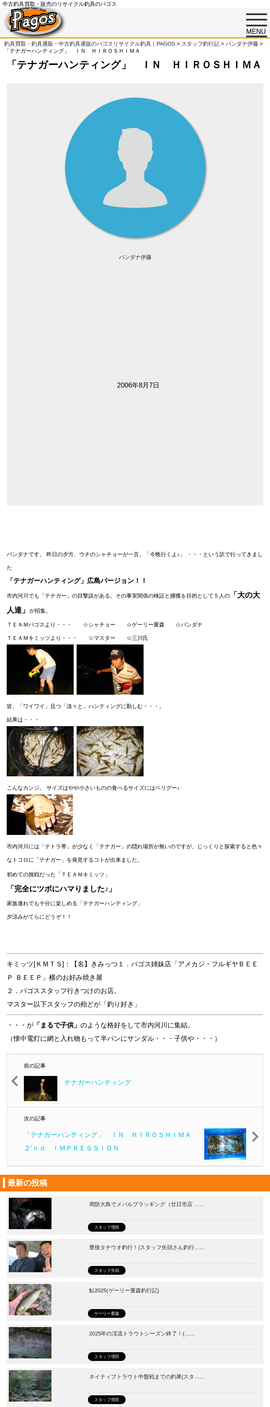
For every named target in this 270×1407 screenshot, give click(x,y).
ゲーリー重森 (106, 1313)
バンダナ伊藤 (135, 257)
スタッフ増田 (106, 1227)
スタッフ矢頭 (106, 1270)
